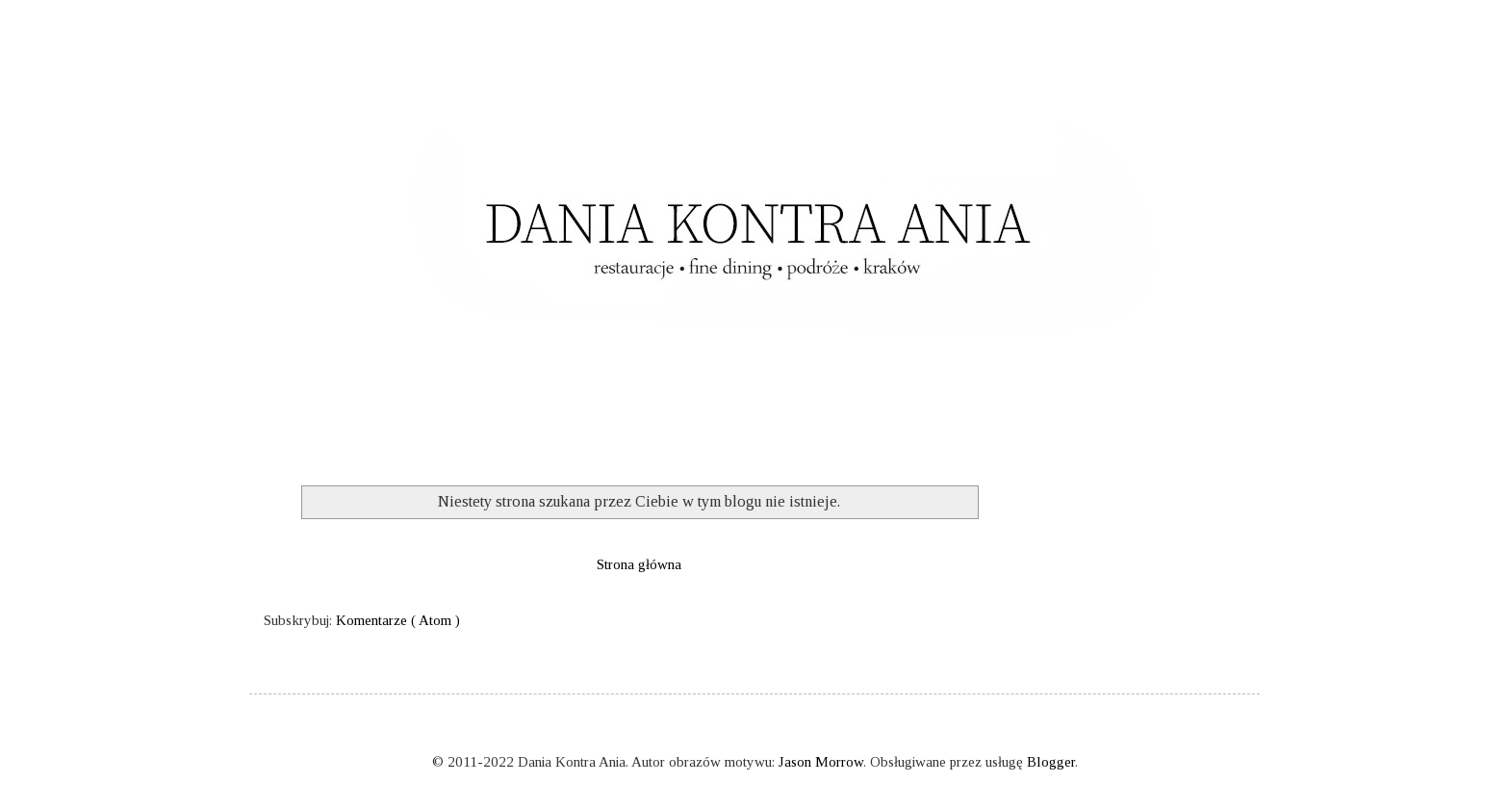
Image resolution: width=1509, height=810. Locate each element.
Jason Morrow (821, 762)
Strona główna (639, 564)
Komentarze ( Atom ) (398, 620)
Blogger (1051, 762)
